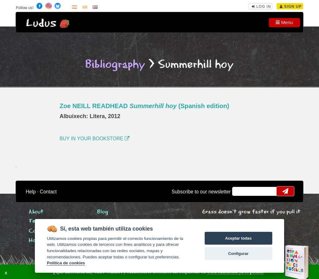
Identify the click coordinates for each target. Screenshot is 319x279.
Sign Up (291, 6)
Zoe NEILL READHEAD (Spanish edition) (144, 105)
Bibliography (115, 64)
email (241, 191)
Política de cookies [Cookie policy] (66, 263)
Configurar (238, 253)
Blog (102, 212)
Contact (48, 191)
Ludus (41, 23)
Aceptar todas (238, 238)
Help (31, 191)
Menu (284, 22)
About (36, 212)
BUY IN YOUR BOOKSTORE (95, 138)
